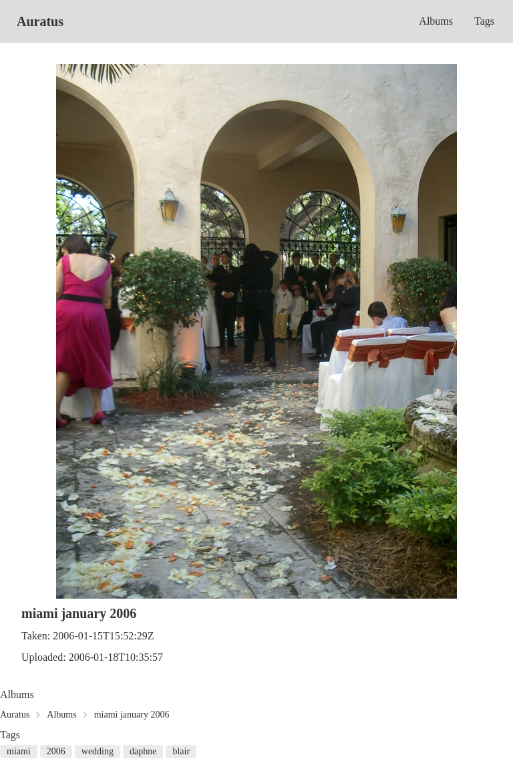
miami (19, 751)
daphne (143, 751)
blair (181, 751)
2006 (56, 751)
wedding (97, 751)
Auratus (40, 21)
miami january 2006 (132, 715)
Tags (484, 21)
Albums (436, 21)
